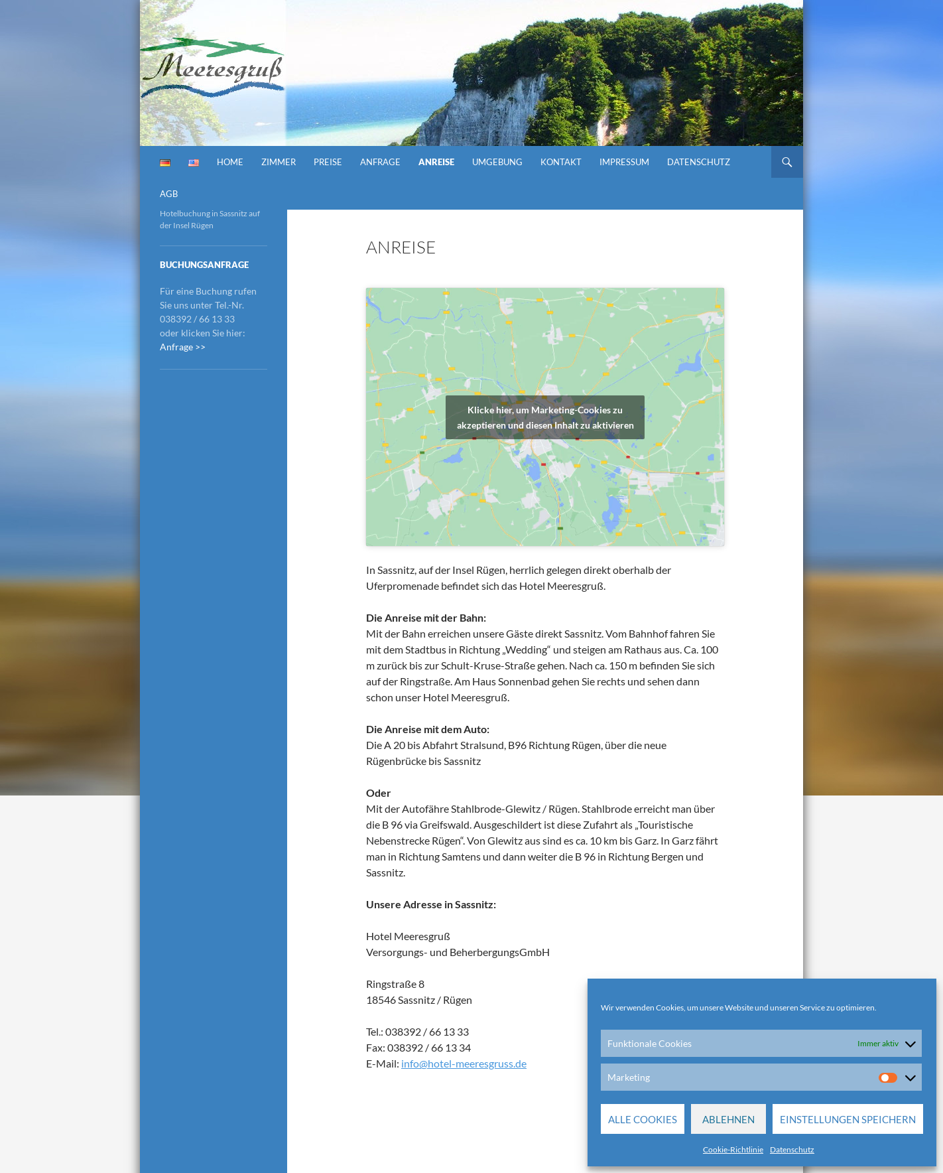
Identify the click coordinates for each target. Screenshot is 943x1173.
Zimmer (278, 162)
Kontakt (561, 162)
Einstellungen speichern (848, 1119)
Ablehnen (728, 1119)
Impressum (624, 162)
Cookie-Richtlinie (733, 1149)
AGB (169, 193)
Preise (328, 162)
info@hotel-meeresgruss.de (464, 1063)
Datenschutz (792, 1149)
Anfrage (380, 162)
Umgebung (497, 162)
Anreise (436, 162)
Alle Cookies (642, 1119)
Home (230, 162)
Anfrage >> (183, 346)
